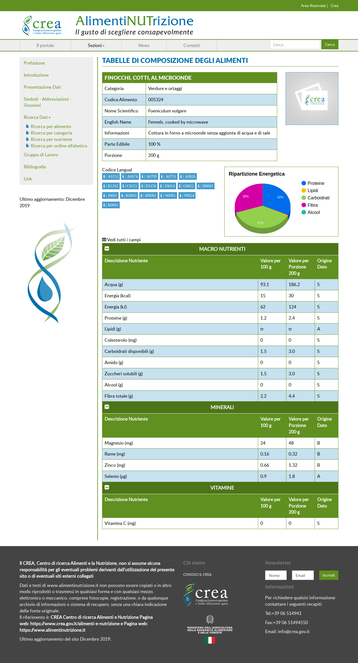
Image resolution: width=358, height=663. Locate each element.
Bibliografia (35, 167)
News (144, 45)
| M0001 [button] (149, 195)
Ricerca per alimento (51, 126)
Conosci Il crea (197, 574)
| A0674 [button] (131, 176)
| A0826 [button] (189, 176)
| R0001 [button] (111, 205)
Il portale (45, 45)
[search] (295, 44)
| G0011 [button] (187, 186)
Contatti (191, 45)
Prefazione (34, 63)
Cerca (330, 44)
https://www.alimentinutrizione (50, 630)
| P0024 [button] (187, 195)
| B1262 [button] (111, 186)
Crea (334, 5)
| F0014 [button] (168, 186)
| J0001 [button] (111, 195)
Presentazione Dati (42, 87)
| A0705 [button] (150, 176)
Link (28, 179)
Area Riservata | (314, 5)
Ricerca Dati (37, 117)
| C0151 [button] (130, 186)
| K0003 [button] (129, 195)
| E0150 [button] (149, 186)
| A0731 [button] (169, 176)
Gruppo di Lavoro (41, 155)
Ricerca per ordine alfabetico (59, 146)
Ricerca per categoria (51, 133)
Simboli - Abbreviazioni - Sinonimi (48, 102)
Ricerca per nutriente (51, 139)
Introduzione (36, 75)
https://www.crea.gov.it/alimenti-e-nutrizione (74, 623)
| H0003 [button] (206, 186)
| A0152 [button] (112, 176)
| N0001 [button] (169, 195)
